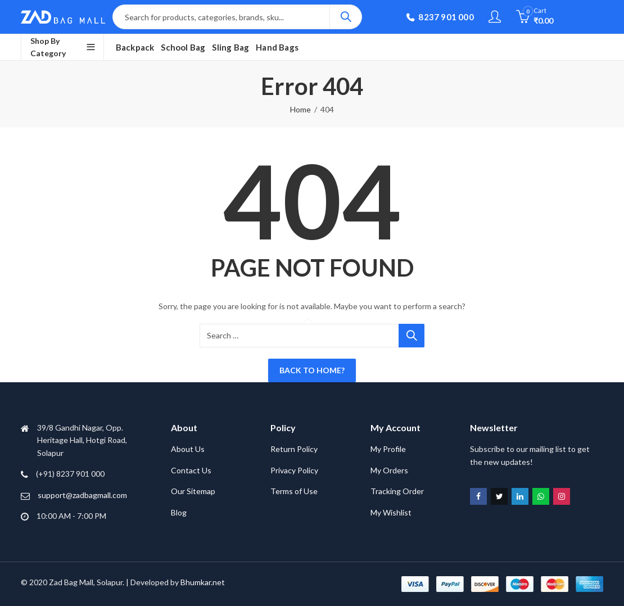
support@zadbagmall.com (82, 495)
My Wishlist (391, 512)
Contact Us (191, 470)
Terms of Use (294, 491)
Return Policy (294, 449)
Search (345, 16)
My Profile (388, 449)
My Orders (389, 470)
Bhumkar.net (202, 582)
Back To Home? (312, 370)
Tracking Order (397, 491)
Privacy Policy (294, 470)
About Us (188, 449)
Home (300, 109)
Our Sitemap (193, 491)
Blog (179, 512)
